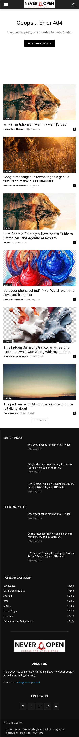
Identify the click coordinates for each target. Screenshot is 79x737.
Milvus (6, 242)
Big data (8, 228)
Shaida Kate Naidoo (13, 129)
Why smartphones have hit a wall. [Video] (35, 124)
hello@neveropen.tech (28, 682)
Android (7, 119)
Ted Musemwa (10, 413)
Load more (39, 420)
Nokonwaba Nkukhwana (15, 185)
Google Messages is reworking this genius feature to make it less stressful (36, 179)
